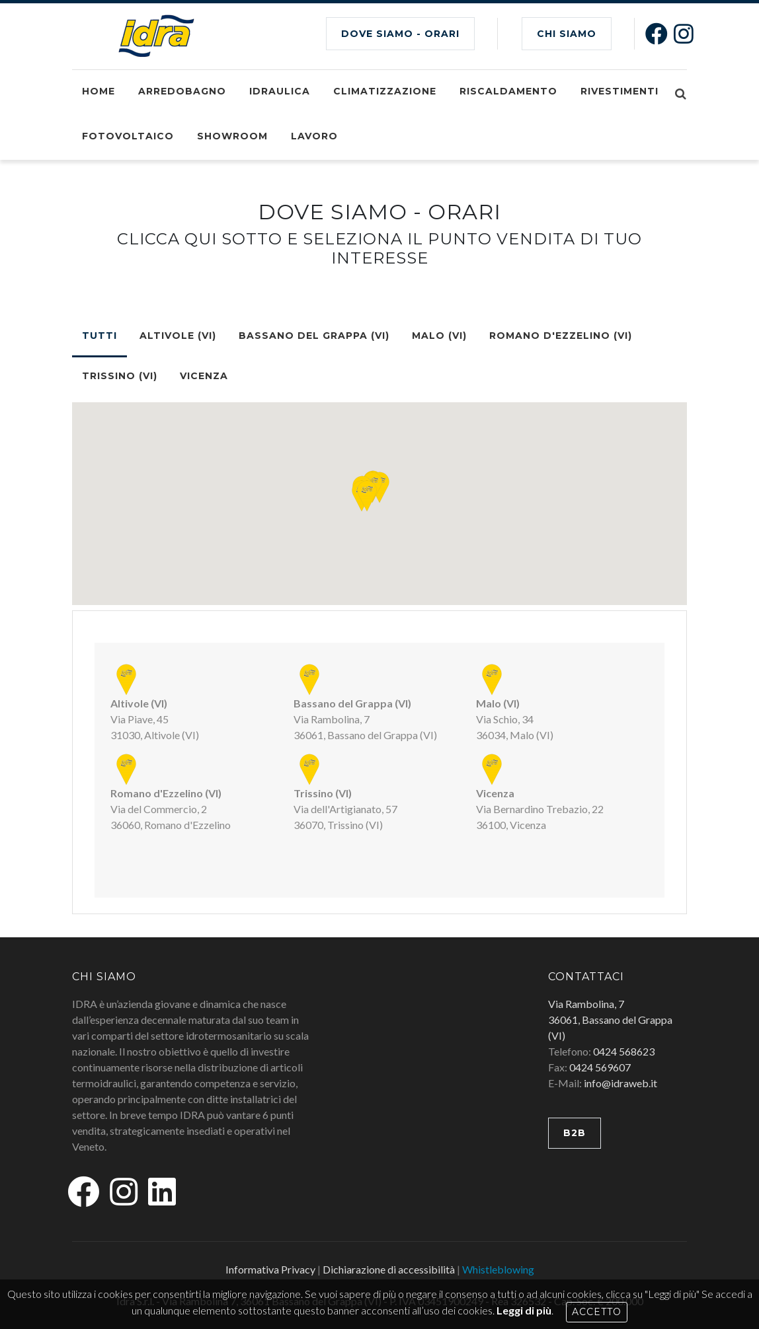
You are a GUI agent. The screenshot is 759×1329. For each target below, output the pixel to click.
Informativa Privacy (270, 1269)
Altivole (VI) (178, 335)
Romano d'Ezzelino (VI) (560, 335)
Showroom (232, 136)
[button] (367, 496)
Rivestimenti (619, 91)
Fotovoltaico (128, 136)
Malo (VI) (439, 335)
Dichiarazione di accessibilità (389, 1269)
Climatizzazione (384, 91)
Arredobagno (182, 91)
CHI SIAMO (566, 34)
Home (98, 91)
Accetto (596, 1312)
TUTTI (99, 335)
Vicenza (204, 376)
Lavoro (314, 136)
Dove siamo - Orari (400, 34)
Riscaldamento (508, 91)
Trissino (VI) (119, 376)
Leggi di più (524, 1310)
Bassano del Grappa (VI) (314, 335)
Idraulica (279, 91)
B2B (574, 1133)
